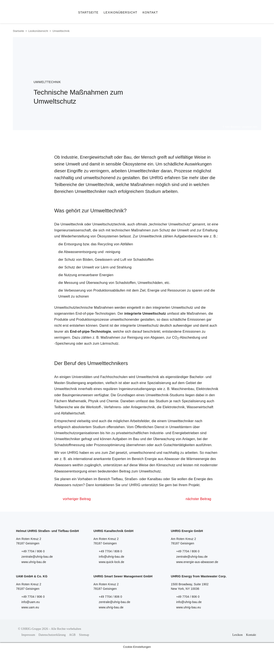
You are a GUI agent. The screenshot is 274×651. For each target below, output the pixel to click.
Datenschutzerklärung (52, 634)
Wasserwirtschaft (200, 407)
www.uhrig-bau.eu (188, 607)
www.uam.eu (30, 607)
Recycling (105, 244)
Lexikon (237, 634)
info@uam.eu (30, 602)
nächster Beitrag (198, 499)
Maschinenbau (182, 389)
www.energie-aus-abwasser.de (197, 562)
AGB (72, 634)
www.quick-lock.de (111, 562)
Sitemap (84, 634)
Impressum (28, 634)
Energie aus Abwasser (162, 459)
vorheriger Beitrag (77, 499)
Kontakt (251, 634)
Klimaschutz (165, 465)
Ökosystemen (107, 236)
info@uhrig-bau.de (111, 556)
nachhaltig (171, 452)
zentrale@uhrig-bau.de (37, 556)
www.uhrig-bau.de (33, 562)
